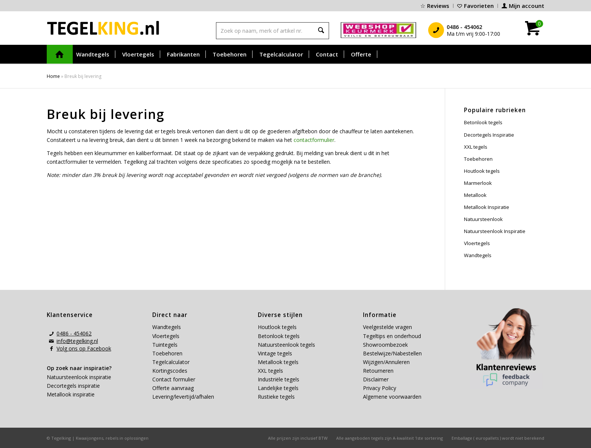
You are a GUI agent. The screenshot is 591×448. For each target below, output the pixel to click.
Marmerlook (478, 183)
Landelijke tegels (278, 388)
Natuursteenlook (483, 219)
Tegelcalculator (171, 362)
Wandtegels (477, 255)
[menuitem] (434, 6)
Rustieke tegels (276, 396)
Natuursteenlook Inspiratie (494, 231)
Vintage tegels (275, 353)
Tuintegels (165, 344)
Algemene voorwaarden (392, 396)
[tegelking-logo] (103, 28)
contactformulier (314, 139)
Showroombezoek (385, 344)
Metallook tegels (278, 362)
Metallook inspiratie (71, 394)
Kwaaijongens (89, 438)
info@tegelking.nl (77, 340)
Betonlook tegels (483, 122)
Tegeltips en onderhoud (392, 336)
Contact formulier (173, 379)
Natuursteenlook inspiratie (79, 377)
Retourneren (378, 370)
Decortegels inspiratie (73, 385)
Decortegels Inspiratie (489, 134)
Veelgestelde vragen (387, 327)
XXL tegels (475, 146)
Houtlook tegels (482, 171)
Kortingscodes (169, 370)
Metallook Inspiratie (486, 207)
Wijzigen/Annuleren (386, 362)
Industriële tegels (279, 379)
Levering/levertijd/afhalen (183, 396)
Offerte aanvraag (173, 388)
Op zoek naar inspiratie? (79, 368)
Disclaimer (376, 379)
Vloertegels (477, 243)
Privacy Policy (379, 388)
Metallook (475, 195)
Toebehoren (478, 158)
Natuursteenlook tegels (286, 344)
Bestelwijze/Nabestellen (392, 353)
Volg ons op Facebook (84, 348)
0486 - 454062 (74, 333)
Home (53, 76)
